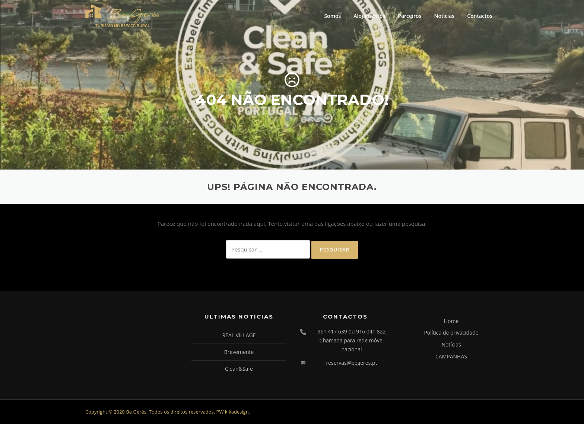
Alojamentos (369, 15)
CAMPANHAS (451, 356)
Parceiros (409, 15)
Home (451, 321)
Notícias (444, 15)
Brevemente (239, 351)
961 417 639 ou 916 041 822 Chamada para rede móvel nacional (352, 340)
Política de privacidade (451, 332)
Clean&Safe (239, 368)
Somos (332, 15)
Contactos (479, 15)
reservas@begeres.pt (351, 362)
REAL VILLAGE (239, 335)
